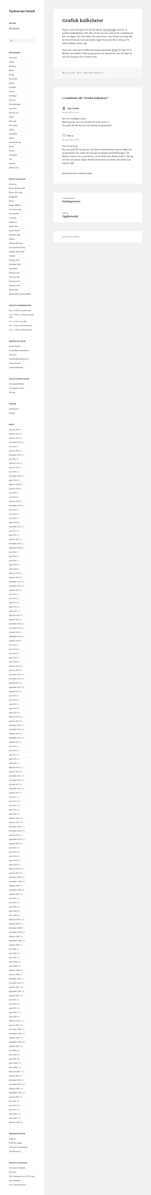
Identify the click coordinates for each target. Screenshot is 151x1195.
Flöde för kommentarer (18, 1147)
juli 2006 (12, 1050)
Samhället (13, 134)
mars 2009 (13, 915)
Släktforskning (15, 142)
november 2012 (15, 729)
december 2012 (15, 725)
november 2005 (15, 1084)
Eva (10, 310)
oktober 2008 (14, 936)
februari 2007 (14, 1021)
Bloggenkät (13, 197)
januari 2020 (14, 488)
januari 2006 (14, 1076)
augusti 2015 (14, 590)
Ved (10, 159)
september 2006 (15, 1042)
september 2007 (15, 991)
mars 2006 (13, 1067)
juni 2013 (13, 700)
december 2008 (15, 928)
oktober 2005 (14, 1088)
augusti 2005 (14, 1097)
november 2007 (15, 983)
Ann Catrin (73, 108)
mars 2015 (13, 611)
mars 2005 (13, 1118)
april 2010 (13, 860)
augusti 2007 (14, 995)
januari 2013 (14, 721)
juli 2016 (12, 552)
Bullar (11, 201)
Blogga (11, 74)
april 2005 (13, 1114)
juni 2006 (13, 1054)
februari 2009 (14, 919)
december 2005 (15, 1080)
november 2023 (15, 442)
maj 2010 (12, 856)
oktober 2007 (14, 987)
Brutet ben (13, 79)
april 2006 (13, 1063)
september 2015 (15, 586)
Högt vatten (13, 226)
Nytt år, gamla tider (23, 310)
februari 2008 (14, 970)
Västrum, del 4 (14, 285)
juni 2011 (13, 801)
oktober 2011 (14, 784)
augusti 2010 (14, 843)
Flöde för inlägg (15, 1143)
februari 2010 (14, 869)
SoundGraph (109, 29)
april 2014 (13, 657)
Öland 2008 (13, 290)
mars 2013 (13, 712)
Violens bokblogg (15, 367)
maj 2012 (12, 755)
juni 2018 (13, 514)
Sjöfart (11, 138)
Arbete (11, 62)
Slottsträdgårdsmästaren (19, 359)
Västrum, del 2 (14, 277)
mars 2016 (13, 569)
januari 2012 (14, 771)
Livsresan (13, 108)
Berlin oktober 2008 (17, 188)
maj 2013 (12, 704)
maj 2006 (12, 1059)
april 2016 (13, 565)
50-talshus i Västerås (17, 1168)
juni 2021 (13, 472)
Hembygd (13, 96)
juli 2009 (12, 898)
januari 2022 (14, 467)
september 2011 (15, 788)
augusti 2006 (14, 1046)
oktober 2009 (14, 885)
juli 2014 (12, 645)
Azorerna (13, 184)
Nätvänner (13, 125)
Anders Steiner (15, 346)
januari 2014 (14, 670)
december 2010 (15, 826)
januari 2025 (14, 434)
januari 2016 (14, 577)
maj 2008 (12, 957)
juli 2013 (12, 695)
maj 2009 (12, 907)
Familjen (12, 87)
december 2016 (15, 543)
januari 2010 (14, 873)
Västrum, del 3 (14, 281)
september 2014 (15, 636)
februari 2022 (14, 463)
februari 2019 (14, 501)
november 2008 (15, 932)
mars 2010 (13, 864)
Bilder (11, 70)
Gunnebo (12, 218)
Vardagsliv (13, 155)
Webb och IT (14, 167)
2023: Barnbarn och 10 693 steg (21, 1176)
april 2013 (13, 708)
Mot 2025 (12, 1172)
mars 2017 (13, 535)
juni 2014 (13, 649)
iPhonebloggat (14, 104)
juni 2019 (13, 497)
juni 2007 (13, 1004)
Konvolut (12, 355)
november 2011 (15, 780)
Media (11, 117)
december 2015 (15, 581)
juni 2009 (13, 902)
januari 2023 (14, 450)
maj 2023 (12, 446)
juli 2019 (12, 493)
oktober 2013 (14, 683)
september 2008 (15, 940)
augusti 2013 (14, 691)
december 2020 (15, 476)
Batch (115, 49)
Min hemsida (14, 28)
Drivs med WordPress (70, 237)
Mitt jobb (12, 121)
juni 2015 (13, 598)
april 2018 (13, 522)
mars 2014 (13, 662)
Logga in (12, 1138)
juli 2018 (12, 510)
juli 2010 (12, 848)
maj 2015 (12, 602)
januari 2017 (14, 539)
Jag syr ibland (14, 230)
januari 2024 (14, 438)
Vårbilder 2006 (15, 264)
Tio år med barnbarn (17, 1185)
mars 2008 (13, 966)
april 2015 (13, 607)
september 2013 (15, 687)
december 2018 (15, 505)
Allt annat (13, 58)
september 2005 (15, 1093)
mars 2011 (13, 814)
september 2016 (15, 548)
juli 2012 (12, 746)
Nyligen (12, 413)
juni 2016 (13, 556)
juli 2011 (12, 797)
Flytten (12, 91)
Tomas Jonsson (15, 363)
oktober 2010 (14, 835)
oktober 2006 (14, 1038)
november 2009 (15, 881)
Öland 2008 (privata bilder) (20, 294)
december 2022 (15, 455)
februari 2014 (14, 666)
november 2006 (15, 1033)
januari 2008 (14, 974)
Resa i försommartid (23, 325)
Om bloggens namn (16, 388)
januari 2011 (14, 822)
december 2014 (15, 624)
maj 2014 (12, 653)
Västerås (12, 163)
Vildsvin (12, 256)
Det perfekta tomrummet (19, 350)
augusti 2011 (14, 793)
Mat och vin (14, 112)
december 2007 (15, 979)
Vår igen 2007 (14, 260)
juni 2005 (13, 1105)
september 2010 (15, 839)
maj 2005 (12, 1109)
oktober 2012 (14, 733)
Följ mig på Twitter (16, 384)
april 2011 (13, 810)
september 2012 (15, 738)
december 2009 (15, 877)
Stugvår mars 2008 (16, 251)
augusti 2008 (14, 945)
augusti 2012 (14, 742)
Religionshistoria (16, 243)
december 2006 (15, 1029)
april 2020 (13, 480)
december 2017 (15, 526)
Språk (11, 146)
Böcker (12, 83)
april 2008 (13, 962)
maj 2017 (12, 531)
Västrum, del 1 (14, 273)
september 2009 (15, 890)
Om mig (12, 392)
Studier (12, 151)
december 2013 (15, 674)
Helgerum (13, 222)
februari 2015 (14, 615)
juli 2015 (12, 594)
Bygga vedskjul (15, 205)
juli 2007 (12, 1000)
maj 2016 (12, 560)
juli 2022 (12, 459)
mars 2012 (13, 763)
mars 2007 (13, 1016)
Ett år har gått (21, 321)
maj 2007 (12, 1008)
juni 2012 (13, 750)
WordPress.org (15, 1151)
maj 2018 (12, 518)
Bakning (12, 66)
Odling (11, 129)
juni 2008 (13, 953)
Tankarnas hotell (22, 11)
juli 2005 (12, 1101)
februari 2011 (14, 818)
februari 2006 (14, 1071)
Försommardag (15, 209)
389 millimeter (15, 1180)
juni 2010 (13, 852)
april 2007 (13, 1012)
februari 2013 (14, 717)
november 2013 (15, 679)
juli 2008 (12, 949)
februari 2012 (14, 767)
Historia (12, 100)
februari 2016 (14, 573)
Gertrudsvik (14, 213)
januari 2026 (14, 429)
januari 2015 (14, 619)
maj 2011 (12, 805)
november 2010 (15, 831)
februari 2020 (14, 484)
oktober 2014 (14, 632)
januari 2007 (14, 1025)
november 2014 (15, 628)
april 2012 (13, 759)
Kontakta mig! (14, 235)
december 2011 (15, 776)
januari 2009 (14, 924)
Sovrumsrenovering (17, 247)
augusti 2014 (14, 641)
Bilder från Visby (16, 192)
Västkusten (13, 268)
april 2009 (13, 911)
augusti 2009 (14, 894)
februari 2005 (14, 1122)
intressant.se (14, 409)
